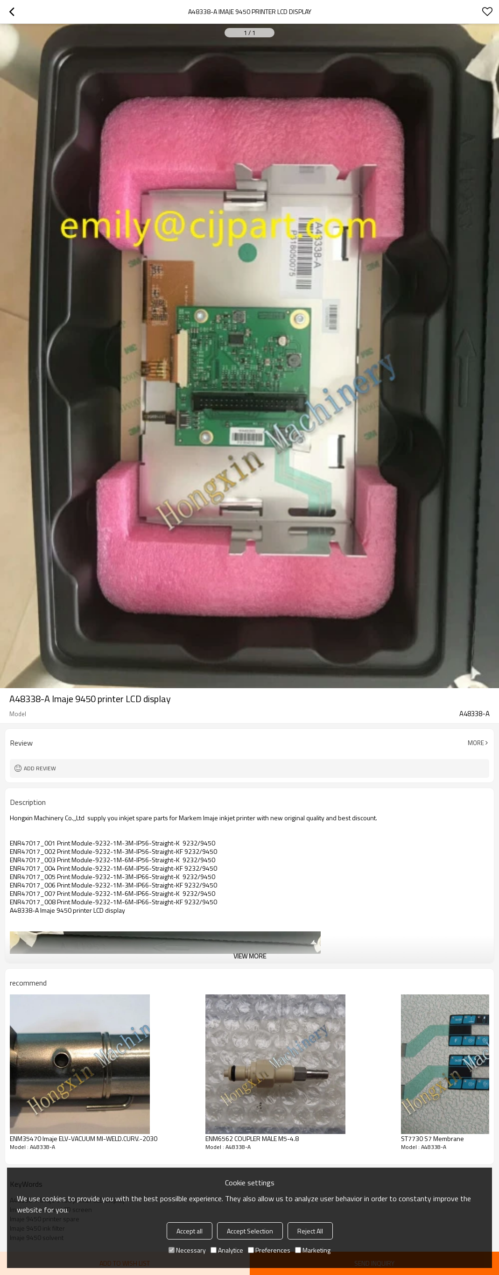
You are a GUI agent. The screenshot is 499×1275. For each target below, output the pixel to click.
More (476, 742)
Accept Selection (250, 1231)
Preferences (269, 1250)
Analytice (227, 1250)
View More (249, 956)
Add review (40, 768)
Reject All (310, 1231)
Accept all (189, 1231)
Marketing (312, 1250)
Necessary (187, 1250)
